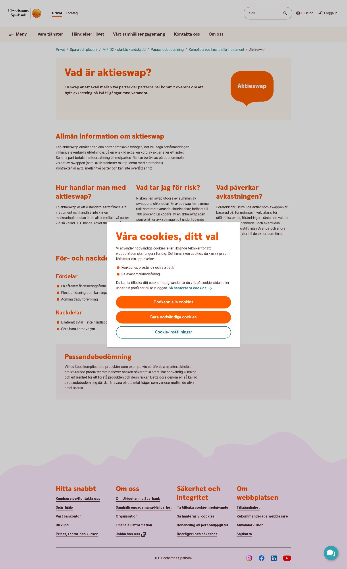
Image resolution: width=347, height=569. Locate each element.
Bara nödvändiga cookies (173, 317)
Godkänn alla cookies (173, 302)
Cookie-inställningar (173, 332)
